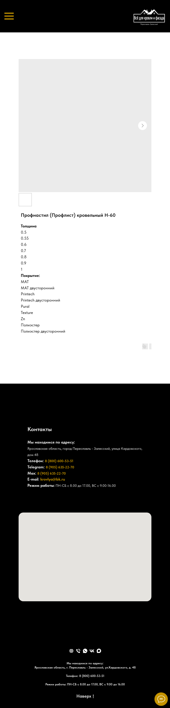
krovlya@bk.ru (52, 479)
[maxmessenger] (99, 651)
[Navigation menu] (9, 16)
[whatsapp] (85, 651)
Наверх (85, 696)
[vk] (92, 651)
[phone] (78, 651)
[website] (71, 651)
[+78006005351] (31, 499)
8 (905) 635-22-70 (60, 467)
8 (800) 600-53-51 (59, 461)
